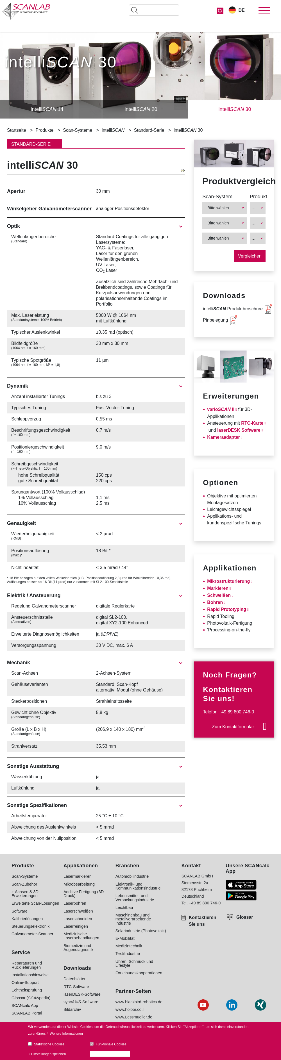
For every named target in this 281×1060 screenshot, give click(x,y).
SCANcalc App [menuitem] (25, 1005)
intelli (113, 130)
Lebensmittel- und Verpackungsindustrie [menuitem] (134, 898)
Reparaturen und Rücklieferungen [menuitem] (27, 965)
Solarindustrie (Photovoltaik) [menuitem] (140, 931)
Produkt (258, 196)
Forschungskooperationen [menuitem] (138, 973)
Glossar (244, 917)
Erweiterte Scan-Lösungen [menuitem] (35, 903)
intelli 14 (47, 109)
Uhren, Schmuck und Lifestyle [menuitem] (134, 963)
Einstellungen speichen (48, 1054)
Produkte (44, 130)
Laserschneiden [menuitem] (78, 919)
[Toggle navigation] (264, 10)
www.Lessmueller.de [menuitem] (133, 1017)
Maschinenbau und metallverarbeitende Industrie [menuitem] (133, 919)
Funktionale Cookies (111, 1044)
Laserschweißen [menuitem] (78, 911)
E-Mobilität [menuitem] (125, 938)
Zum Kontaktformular (233, 726)
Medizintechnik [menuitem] (128, 946)
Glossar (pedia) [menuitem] (31, 998)
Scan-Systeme (77, 130)
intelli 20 (140, 109)
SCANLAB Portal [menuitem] (27, 1013)
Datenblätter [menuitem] (74, 979)
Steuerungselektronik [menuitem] (30, 926)
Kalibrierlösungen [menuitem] (27, 919)
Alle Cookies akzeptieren (111, 1054)
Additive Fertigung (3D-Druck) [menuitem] (84, 894)
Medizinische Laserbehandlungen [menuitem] (81, 936)
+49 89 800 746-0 (236, 711)
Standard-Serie (149, 130)
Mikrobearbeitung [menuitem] (79, 884)
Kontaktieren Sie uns (202, 921)
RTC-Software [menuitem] (76, 987)
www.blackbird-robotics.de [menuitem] (138, 1002)
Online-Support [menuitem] (25, 982)
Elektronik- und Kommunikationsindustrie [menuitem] (138, 886)
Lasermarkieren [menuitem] (78, 876)
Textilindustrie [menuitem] (127, 954)
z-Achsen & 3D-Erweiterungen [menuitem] (26, 894)
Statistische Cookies (49, 1044)
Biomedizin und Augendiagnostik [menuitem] (78, 948)
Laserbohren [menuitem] (75, 903)
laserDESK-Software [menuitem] (82, 994)
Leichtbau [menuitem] (124, 907)
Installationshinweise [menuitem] (30, 975)
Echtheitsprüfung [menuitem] (27, 990)
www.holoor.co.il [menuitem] (129, 1009)
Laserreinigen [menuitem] (76, 926)
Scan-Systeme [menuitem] (25, 876)
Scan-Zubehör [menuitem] (24, 884)
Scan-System (217, 196)
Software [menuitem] (20, 911)
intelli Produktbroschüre (233, 308)
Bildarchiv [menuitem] (72, 1009)
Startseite (16, 130)
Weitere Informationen (66, 1034)
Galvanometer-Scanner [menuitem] (32, 934)
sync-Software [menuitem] (81, 1002)
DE (241, 10)
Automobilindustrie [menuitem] (132, 876)
